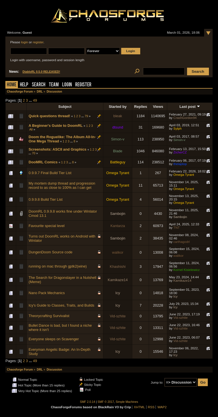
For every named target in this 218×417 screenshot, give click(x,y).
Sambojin (117, 213)
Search (38, 85)
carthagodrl (181, 241)
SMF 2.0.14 (87, 401)
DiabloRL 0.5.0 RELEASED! (41, 71)
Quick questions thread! (49, 116)
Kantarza (117, 226)
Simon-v (117, 139)
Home (11, 85)
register (38, 42)
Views (158, 106)
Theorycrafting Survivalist (49, 316)
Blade (117, 151)
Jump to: (157, 382)
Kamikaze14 (117, 280)
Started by (118, 106)
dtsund (117, 127)
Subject (65, 106)
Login (67, 85)
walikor (117, 252)
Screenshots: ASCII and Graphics (58, 149)
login (24, 42)
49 (35, 100)
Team (54, 85)
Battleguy (117, 162)
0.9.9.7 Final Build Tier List (50, 173)
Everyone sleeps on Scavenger (54, 339)
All (31, 129)
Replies (140, 106)
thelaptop (180, 164)
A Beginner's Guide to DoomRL (56, 125)
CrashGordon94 (185, 117)
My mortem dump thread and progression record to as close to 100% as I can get (62, 185)
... (31, 100)
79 (86, 116)
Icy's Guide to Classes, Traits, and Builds (61, 305)
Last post (189, 106)
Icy (117, 293)
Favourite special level (47, 226)
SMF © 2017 (106, 401)
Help (24, 85)
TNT (176, 227)
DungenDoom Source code (50, 252)
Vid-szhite (118, 316)
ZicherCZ (180, 152)
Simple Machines (127, 401)
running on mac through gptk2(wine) (58, 266)
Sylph (177, 128)
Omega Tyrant (117, 173)
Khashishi (118, 266)
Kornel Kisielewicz (186, 269)
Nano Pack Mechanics (47, 293)
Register (83, 85)
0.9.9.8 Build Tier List (46, 199)
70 (33, 153)
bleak (117, 116)
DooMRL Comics (43, 162)
